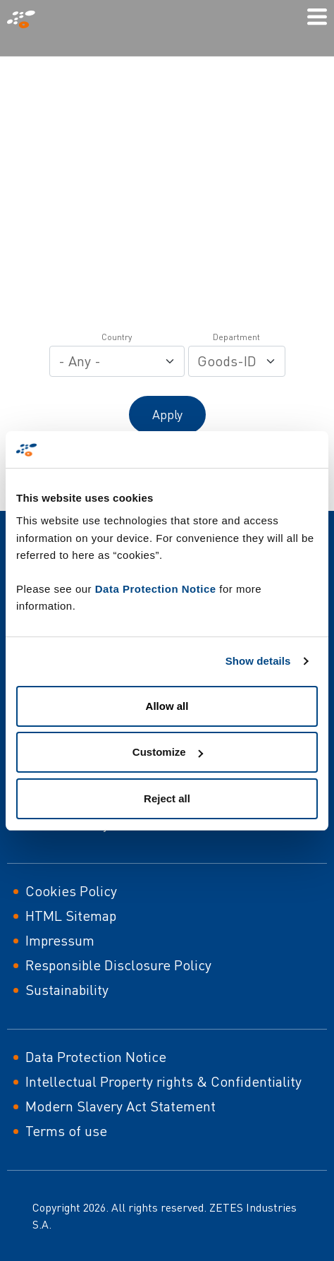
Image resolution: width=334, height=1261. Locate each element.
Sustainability (67, 989)
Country (116, 337)
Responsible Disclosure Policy (118, 965)
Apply (167, 414)
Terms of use (66, 1131)
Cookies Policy (71, 891)
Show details (258, 661)
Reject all (167, 798)
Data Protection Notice (155, 589)
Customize (167, 752)
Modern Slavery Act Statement (120, 1106)
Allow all (167, 706)
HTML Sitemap (70, 915)
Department (236, 337)
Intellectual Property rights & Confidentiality (163, 1081)
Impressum (59, 940)
